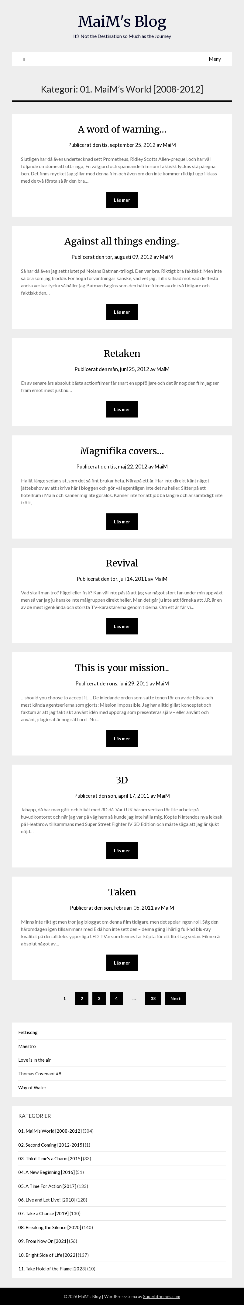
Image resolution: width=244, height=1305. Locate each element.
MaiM (169, 145)
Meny (215, 59)
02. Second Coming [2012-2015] (51, 1145)
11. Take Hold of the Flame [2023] (52, 1268)
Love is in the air (34, 1060)
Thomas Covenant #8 (39, 1073)
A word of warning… (122, 129)
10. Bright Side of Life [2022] (47, 1255)
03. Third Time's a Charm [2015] (50, 1158)
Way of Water (32, 1087)
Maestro (27, 1046)
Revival (122, 563)
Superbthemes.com (161, 1296)
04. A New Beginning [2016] (46, 1172)
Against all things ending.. (122, 241)
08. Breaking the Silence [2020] (49, 1227)
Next (175, 998)
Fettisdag (28, 1032)
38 (153, 998)
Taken (122, 892)
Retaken (122, 353)
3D (122, 780)
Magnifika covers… (122, 451)
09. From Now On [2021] (43, 1241)
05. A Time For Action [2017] (47, 1186)
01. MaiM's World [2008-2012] (50, 1131)
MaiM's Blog (122, 21)
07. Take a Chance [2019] (43, 1213)
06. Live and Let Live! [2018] (46, 1199)
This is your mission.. (122, 668)
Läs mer (122, 200)
